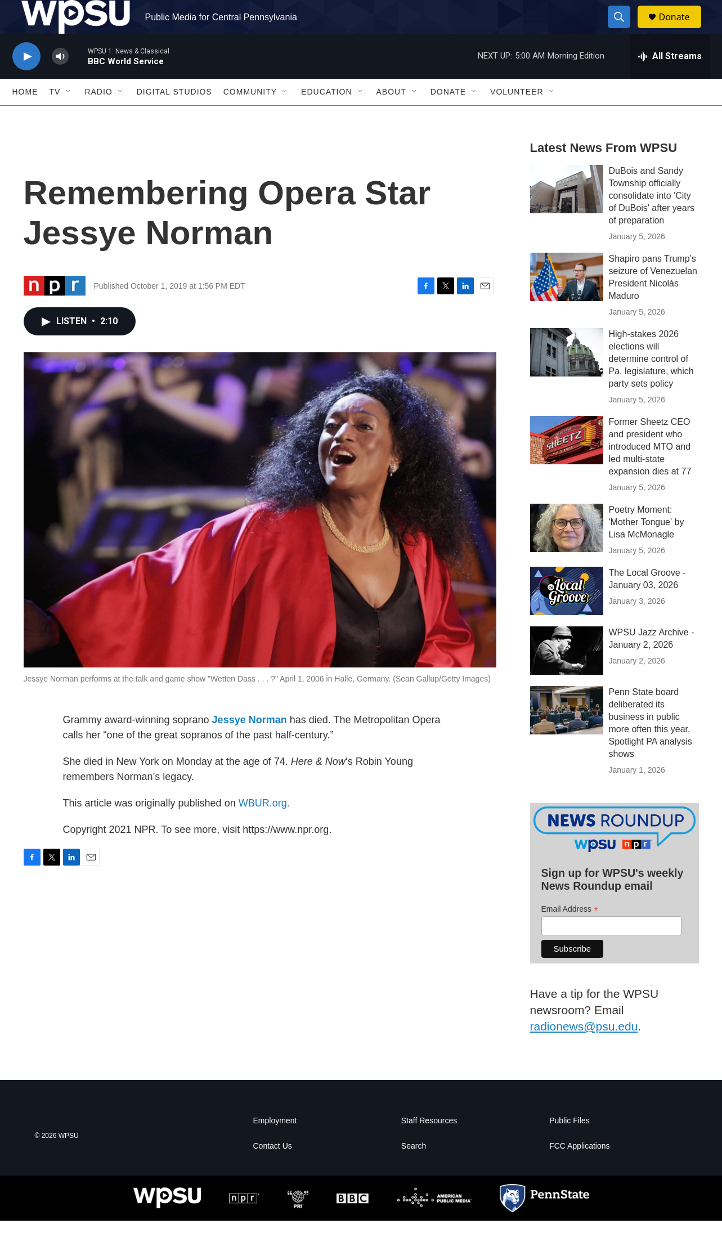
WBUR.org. (264, 828)
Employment (275, 1146)
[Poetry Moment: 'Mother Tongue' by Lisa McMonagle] (566, 553)
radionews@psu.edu (584, 1051)
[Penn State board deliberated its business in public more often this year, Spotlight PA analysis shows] (566, 735)
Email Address (570, 934)
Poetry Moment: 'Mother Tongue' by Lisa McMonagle (646, 547)
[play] (26, 81)
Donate (681, 29)
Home (25, 117)
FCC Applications (579, 1171)
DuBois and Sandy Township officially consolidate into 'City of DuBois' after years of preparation (651, 220)
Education (326, 117)
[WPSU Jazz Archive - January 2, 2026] (566, 676)
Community (250, 117)
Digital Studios (174, 117)
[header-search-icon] (624, 30)
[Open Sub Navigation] (68, 117)
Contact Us (272, 1171)
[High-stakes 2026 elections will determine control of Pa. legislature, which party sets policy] (566, 377)
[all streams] (670, 81)
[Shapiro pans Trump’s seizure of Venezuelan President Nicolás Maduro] (566, 302)
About (391, 117)
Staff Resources (429, 1146)
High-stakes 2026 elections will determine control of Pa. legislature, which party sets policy (651, 384)
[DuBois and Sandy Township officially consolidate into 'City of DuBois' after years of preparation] (566, 214)
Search (413, 1171)
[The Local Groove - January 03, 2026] (566, 616)
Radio (98, 117)
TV (55, 117)
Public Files (569, 1146)
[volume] (60, 82)
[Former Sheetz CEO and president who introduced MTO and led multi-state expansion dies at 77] (566, 465)
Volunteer (517, 117)
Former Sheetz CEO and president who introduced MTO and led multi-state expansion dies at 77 (650, 471)
